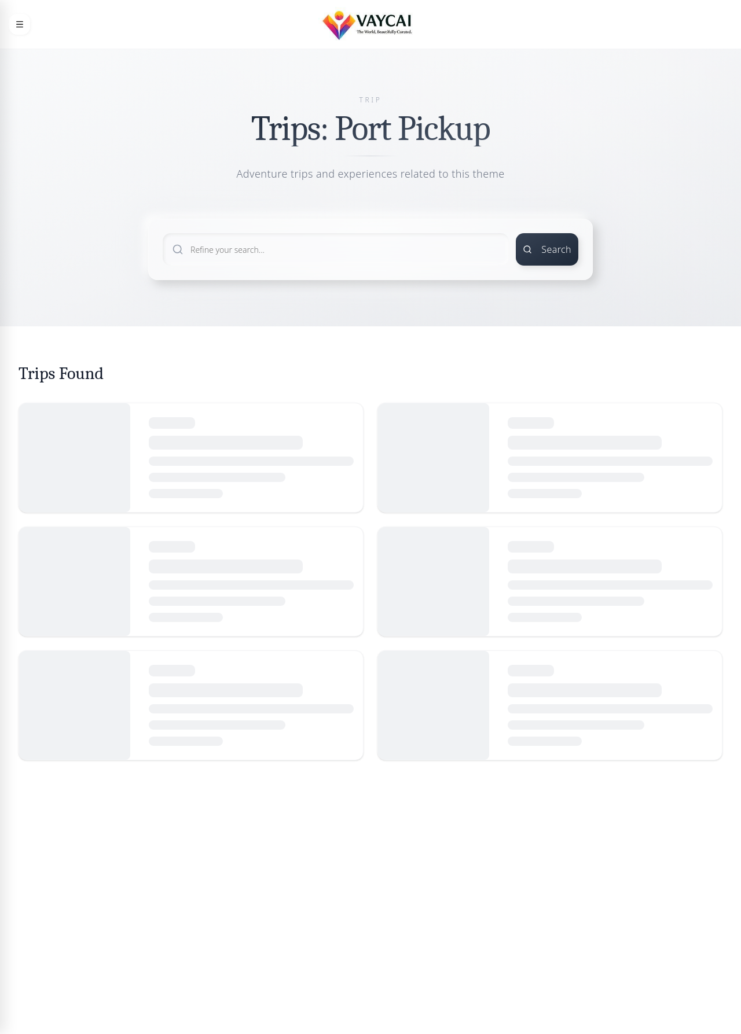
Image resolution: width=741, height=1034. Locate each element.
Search (547, 249)
